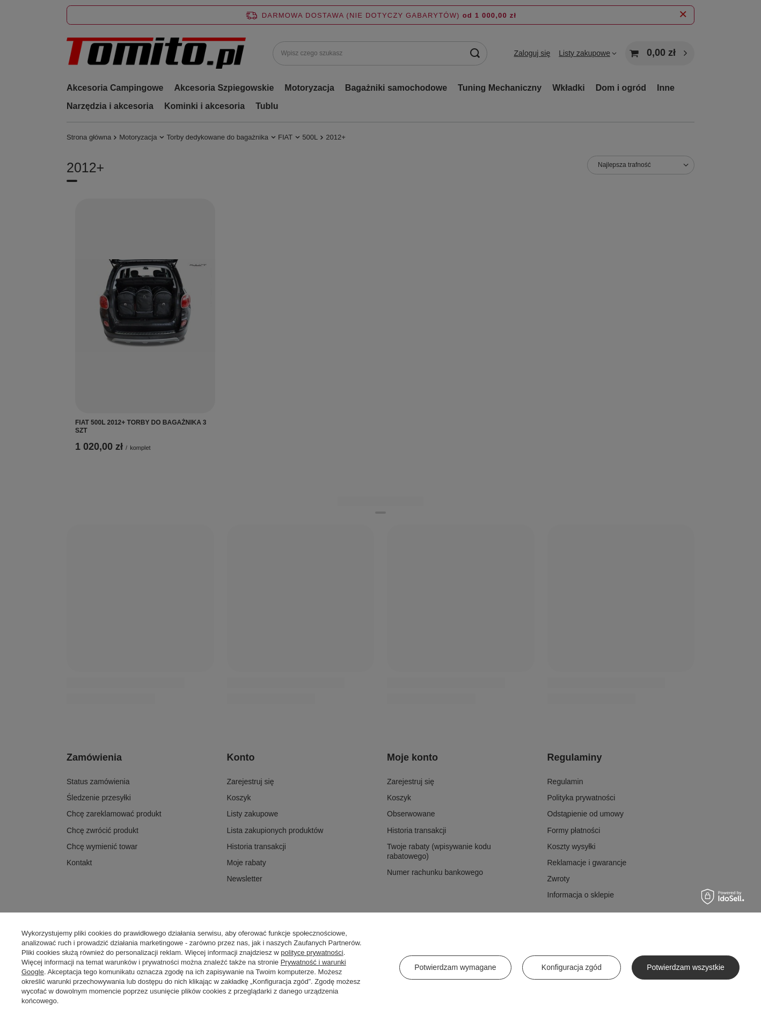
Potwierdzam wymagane (455, 967)
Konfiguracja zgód (572, 967)
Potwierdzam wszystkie (686, 967)
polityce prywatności (312, 952)
